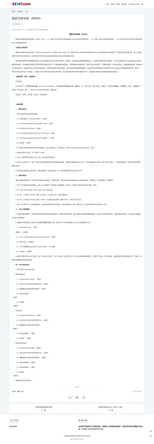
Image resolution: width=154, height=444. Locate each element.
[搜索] (142, 4)
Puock (81, 439)
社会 (107, 4)
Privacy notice (134, 4)
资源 (118, 4)
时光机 (124, 4)
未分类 (20, 11)
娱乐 (112, 4)
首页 (13, 11)
